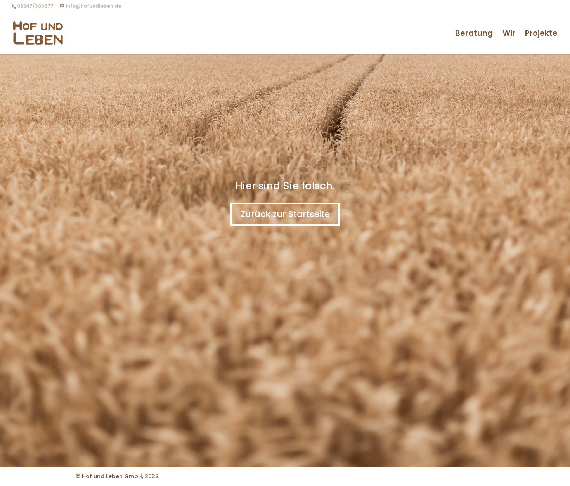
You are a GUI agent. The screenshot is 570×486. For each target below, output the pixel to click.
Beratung (474, 34)
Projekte (541, 34)
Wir (508, 34)
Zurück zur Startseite (285, 214)
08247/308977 (35, 6)
